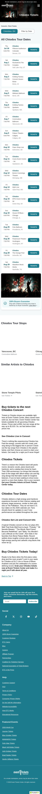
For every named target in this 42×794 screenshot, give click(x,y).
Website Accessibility (9, 706)
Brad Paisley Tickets (9, 755)
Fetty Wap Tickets (8, 743)
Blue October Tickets (9, 735)
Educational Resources (10, 714)
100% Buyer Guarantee (10, 634)
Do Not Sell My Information (11, 702)
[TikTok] (36, 616)
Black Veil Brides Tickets (10, 747)
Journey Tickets (7, 731)
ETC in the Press (8, 670)
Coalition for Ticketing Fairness (13, 662)
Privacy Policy (7, 695)
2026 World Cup (8, 727)
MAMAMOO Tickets (9, 739)
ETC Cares (6, 642)
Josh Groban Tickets (9, 751)
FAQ (3, 687)
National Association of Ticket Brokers (15, 666)
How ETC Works (8, 710)
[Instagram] (21, 616)
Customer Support (8, 683)
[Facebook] (6, 616)
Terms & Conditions (9, 691)
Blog (3, 646)
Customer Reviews (8, 638)
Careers (5, 650)
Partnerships (6, 658)
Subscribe (33, 601)
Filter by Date (26, 31)
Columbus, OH (9, 31)
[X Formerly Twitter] (13, 616)
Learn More (33, 305)
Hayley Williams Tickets (10, 759)
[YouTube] (28, 616)
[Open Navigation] (38, 5)
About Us (5, 630)
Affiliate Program (8, 654)
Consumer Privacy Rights (11, 699)
